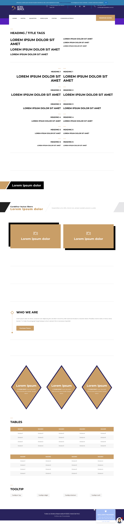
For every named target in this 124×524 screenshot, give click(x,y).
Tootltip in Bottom (70, 495)
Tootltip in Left (96, 495)
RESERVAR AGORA (105, 18)
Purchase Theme (26, 328)
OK (106, 2)
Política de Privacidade (62, 516)
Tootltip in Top (16, 495)
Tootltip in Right (43, 495)
